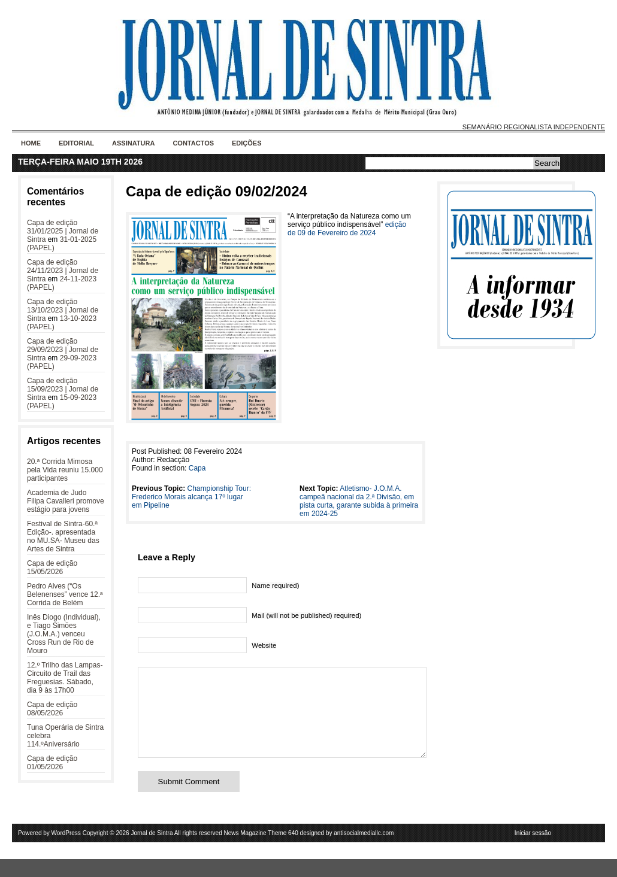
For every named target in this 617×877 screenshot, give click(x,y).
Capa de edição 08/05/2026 (52, 708)
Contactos (193, 143)
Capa (197, 468)
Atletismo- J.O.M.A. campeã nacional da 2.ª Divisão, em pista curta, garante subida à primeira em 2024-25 (359, 501)
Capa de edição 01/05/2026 (52, 762)
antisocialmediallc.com (364, 851)
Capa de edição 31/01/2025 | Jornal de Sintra (62, 231)
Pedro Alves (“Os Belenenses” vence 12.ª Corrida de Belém (65, 594)
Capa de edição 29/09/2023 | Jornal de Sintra (62, 349)
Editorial (76, 143)
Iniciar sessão (533, 851)
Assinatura (133, 143)
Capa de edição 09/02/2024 (216, 191)
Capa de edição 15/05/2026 (52, 567)
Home (31, 143)
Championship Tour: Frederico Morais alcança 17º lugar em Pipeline (191, 496)
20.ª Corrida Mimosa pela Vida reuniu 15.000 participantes (65, 469)
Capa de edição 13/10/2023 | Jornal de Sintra (62, 310)
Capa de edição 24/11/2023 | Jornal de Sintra (62, 270)
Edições (247, 143)
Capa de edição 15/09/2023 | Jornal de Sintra (62, 389)
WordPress (66, 851)
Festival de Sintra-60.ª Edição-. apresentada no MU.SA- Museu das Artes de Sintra (63, 536)
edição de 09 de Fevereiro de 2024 (347, 228)
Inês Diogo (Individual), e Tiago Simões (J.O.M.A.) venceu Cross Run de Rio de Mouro (64, 634)
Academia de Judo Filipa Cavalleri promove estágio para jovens (65, 501)
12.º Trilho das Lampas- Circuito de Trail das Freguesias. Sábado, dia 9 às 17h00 (64, 677)
